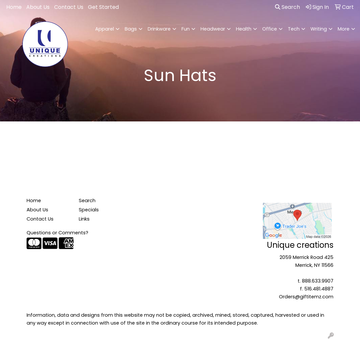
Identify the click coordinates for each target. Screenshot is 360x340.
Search (287, 7)
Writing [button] (318, 29)
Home (14, 7)
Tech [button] (294, 29)
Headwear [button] (213, 29)
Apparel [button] (104, 29)
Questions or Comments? (57, 232)
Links (84, 219)
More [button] (343, 29)
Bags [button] (131, 29)
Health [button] (243, 29)
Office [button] (269, 29)
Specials (89, 209)
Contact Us (68, 7)
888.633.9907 (317, 281)
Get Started (103, 7)
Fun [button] (185, 29)
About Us (38, 7)
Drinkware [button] (159, 29)
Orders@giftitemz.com (306, 296)
